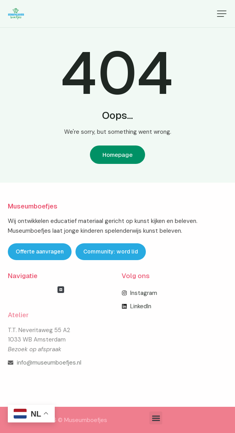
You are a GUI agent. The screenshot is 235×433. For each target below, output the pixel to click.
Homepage (117, 154)
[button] (221, 13)
